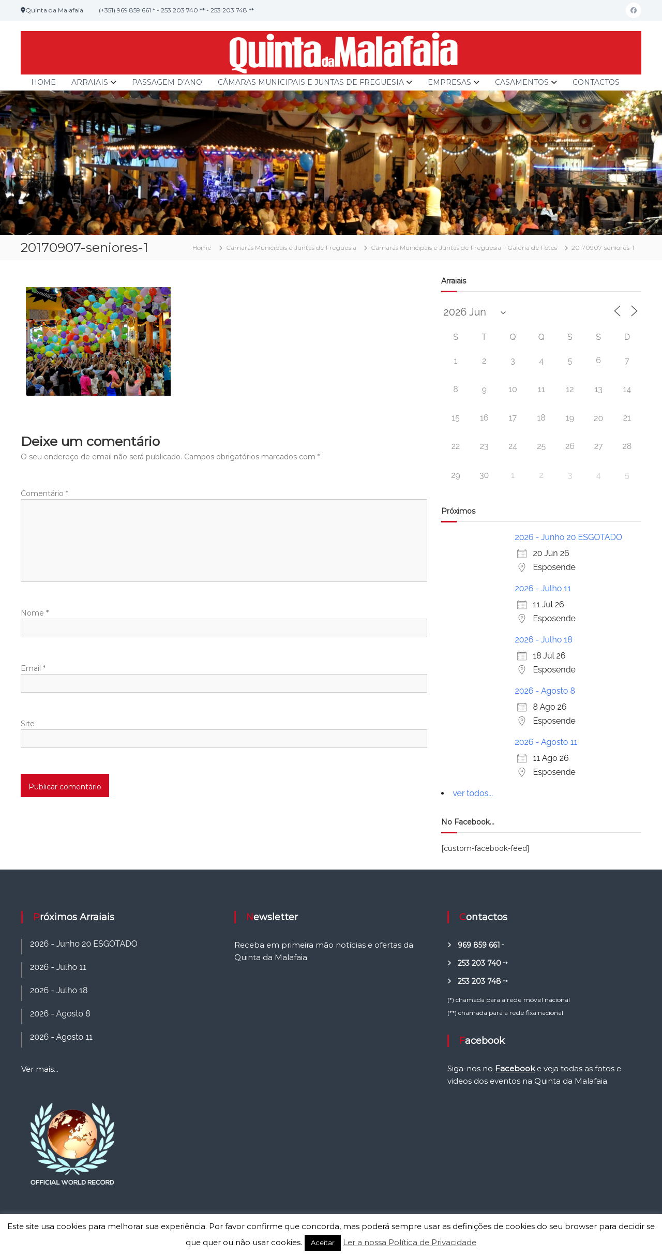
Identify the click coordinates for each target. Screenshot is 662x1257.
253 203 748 (479, 981)
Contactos (596, 82)
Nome (35, 613)
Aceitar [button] (323, 1242)
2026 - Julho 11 (543, 588)
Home (43, 82)
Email (33, 668)
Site (28, 723)
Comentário (44, 493)
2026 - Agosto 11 (546, 742)
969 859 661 (479, 945)
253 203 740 (479, 963)
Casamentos (522, 82)
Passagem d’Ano (167, 82)
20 (598, 418)
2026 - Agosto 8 (545, 691)
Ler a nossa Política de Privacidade (409, 1242)
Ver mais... (39, 1069)
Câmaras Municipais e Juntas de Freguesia (311, 82)
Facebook (515, 1068)
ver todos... (473, 793)
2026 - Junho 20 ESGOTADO (568, 537)
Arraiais (89, 82)
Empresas (449, 82)
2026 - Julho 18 (543, 640)
